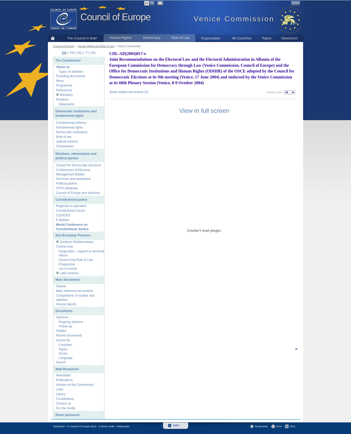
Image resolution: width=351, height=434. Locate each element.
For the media (65, 408)
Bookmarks (261, 426)
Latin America (69, 273)
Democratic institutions (71, 132)
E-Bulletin (62, 220)
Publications (64, 380)
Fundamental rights (69, 127)
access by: (63, 340)
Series (63, 353)
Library (61, 394)
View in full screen (204, 110)
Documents (63, 311)
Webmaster (122, 426)
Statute (61, 286)
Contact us (63, 403)
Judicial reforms (67, 141)
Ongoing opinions (71, 322)
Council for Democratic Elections (78, 165)
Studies (61, 331)
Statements (66, 104)
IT (86, 53)
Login (295, 3)
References (64, 90)
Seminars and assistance (73, 179)
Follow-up (65, 326)
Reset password (67, 415)
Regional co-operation (71, 206)
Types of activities (71, 72)
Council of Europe (115, 17)
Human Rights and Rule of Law (96, 46)
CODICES (63, 215)
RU (93, 53)
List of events (68, 269)
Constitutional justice (71, 199)
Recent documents (69, 335)
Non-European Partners (73, 235)
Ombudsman (65, 146)
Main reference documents (74, 291)
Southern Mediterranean (76, 242)
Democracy (151, 38)
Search (61, 362)
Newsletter (63, 375)
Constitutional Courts (70, 210)
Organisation (211, 38)
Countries (65, 345)
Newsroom (289, 38)
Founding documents (70, 76)
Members (66, 95)
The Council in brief (82, 38)
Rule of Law (181, 38)
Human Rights (120, 38)
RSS (292, 426)
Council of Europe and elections (78, 193)
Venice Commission (129, 46)
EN (146, 3)
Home (54, 38)
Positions (62, 99)
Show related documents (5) (128, 92)
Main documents (67, 280)
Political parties (66, 183)
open (176, 425)
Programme (64, 85)
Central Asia (64, 246)
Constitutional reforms (71, 123)
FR (152, 3)
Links (59, 389)
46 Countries (242, 38)
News (60, 81)
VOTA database (67, 188)
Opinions (62, 317)
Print (278, 426)
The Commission (68, 60)
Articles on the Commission (75, 385)
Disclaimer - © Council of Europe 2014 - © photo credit (83, 426)
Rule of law (63, 137)
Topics (266, 38)
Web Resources (67, 369)
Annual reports (66, 304)
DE (79, 53)
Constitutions (65, 399)
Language (65, 358)
